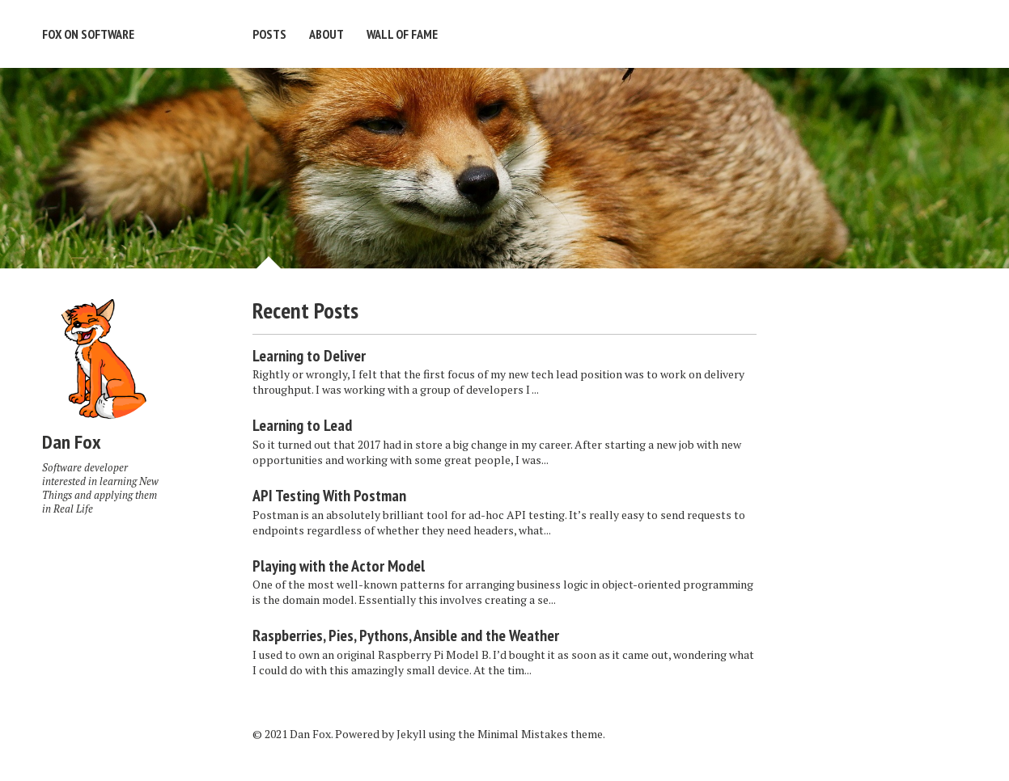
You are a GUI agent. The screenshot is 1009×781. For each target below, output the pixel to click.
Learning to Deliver (309, 355)
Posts (269, 34)
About (326, 34)
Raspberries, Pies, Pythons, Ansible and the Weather (405, 635)
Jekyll (411, 733)
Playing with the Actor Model (338, 565)
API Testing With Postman (329, 495)
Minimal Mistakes (522, 733)
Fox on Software (88, 34)
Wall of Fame (402, 34)
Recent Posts (305, 310)
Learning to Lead (302, 425)
